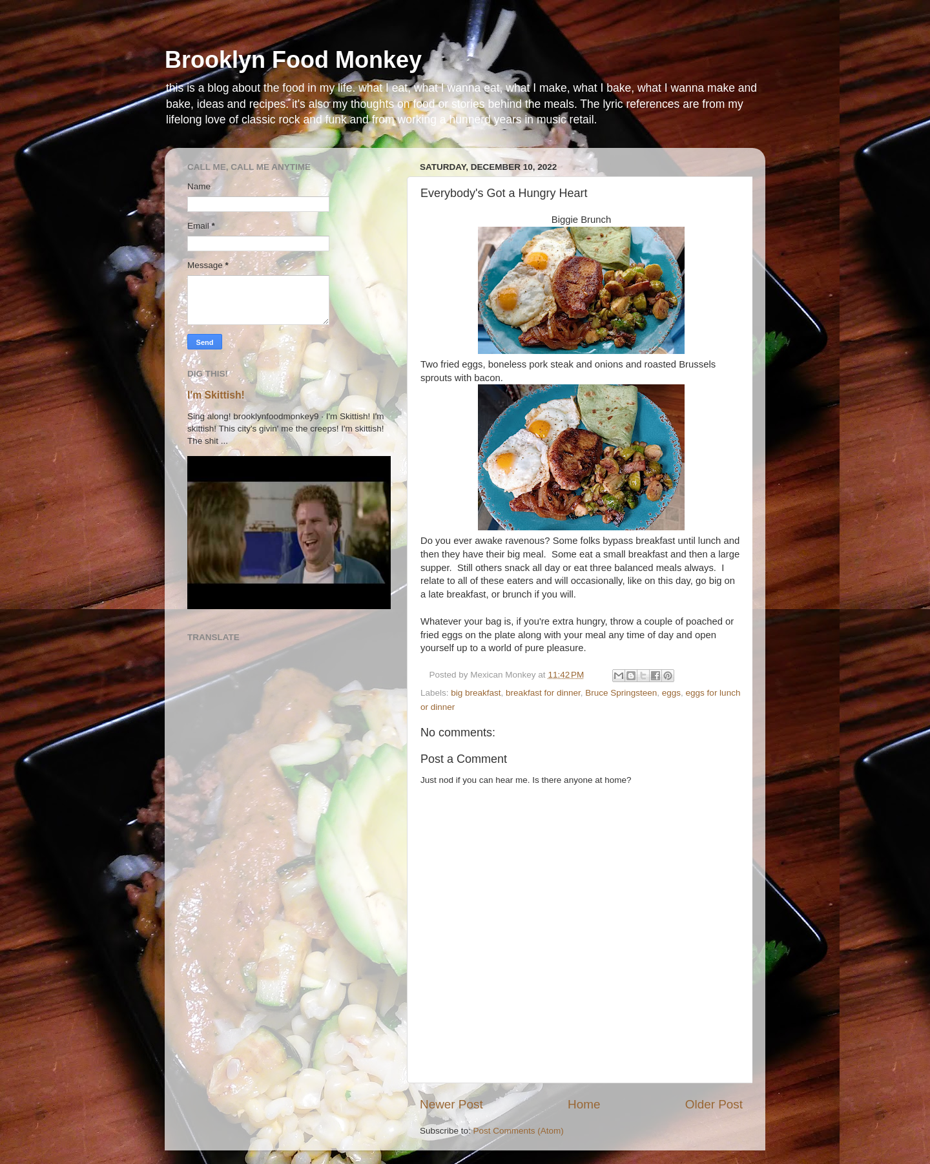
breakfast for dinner (543, 693)
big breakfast (476, 693)
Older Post (714, 1104)
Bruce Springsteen (621, 693)
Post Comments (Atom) (518, 1131)
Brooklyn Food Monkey (293, 60)
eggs (671, 693)
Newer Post (451, 1104)
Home (584, 1104)
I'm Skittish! (216, 395)
